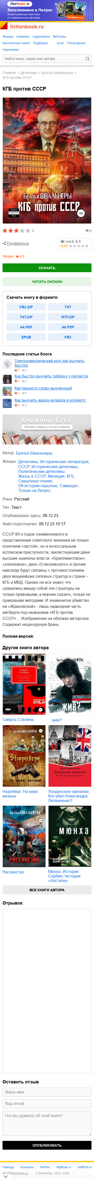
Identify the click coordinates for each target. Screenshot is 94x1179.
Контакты (27, 1167)
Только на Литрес (34, 490)
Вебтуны (59, 36)
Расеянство (13, 872)
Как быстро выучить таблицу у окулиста (51, 376)
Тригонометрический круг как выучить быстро (49, 363)
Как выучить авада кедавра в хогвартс (50, 400)
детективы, (28, 462)
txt (67, 307)
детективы (28, 73)
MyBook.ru (64, 1167)
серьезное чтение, (35, 481)
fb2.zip (26, 307)
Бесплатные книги (16, 43)
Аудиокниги (41, 36)
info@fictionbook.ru (15, 1173)
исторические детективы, (55, 467)
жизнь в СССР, (32, 476)
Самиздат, (69, 486)
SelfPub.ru (85, 1167)
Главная (9, 73)
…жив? (55, 720)
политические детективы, (42, 471)
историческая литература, (65, 462)
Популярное (76, 43)
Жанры (7, 36)
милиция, (57, 476)
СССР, (24, 467)
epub (26, 337)
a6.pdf (68, 327)
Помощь (8, 1167)
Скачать (47, 268)
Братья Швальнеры (57, 73)
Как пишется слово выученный (43, 388)
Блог (60, 43)
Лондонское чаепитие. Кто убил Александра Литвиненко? (69, 796)
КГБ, (71, 476)
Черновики (10, 49)
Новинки (22, 36)
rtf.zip (68, 317)
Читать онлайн (47, 282)
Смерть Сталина (18, 719)
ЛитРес (45, 1167)
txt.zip (26, 317)
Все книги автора (47, 890)
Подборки (40, 43)
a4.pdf (26, 327)
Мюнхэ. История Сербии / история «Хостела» (64, 876)
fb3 (67, 337)
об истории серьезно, (38, 486)
